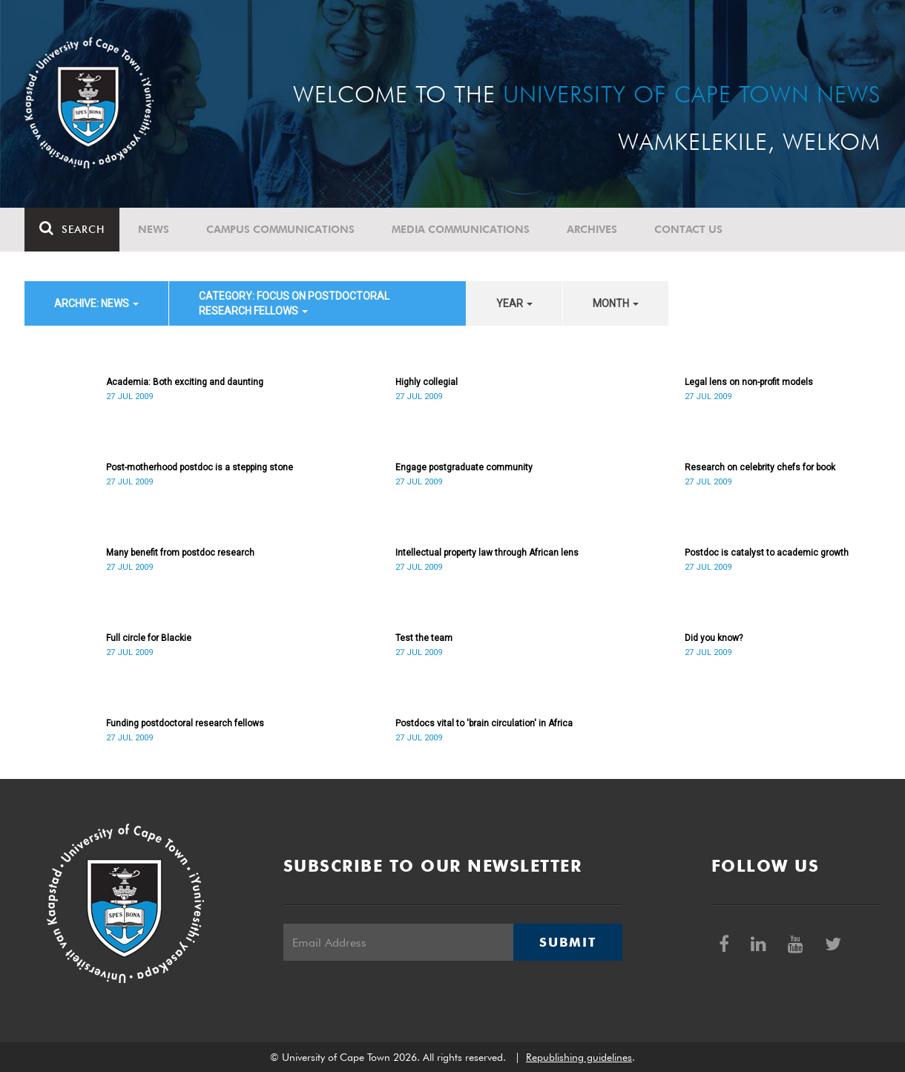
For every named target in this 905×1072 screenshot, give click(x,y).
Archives (592, 229)
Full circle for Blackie (148, 638)
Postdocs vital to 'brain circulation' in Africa (484, 723)
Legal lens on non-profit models (749, 382)
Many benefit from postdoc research (180, 552)
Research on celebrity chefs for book (760, 467)
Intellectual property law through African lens (487, 552)
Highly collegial (426, 382)
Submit (567, 942)
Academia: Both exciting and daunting (184, 382)
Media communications (461, 229)
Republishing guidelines (579, 1057)
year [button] (514, 303)
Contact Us (688, 229)
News (153, 229)
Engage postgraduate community (464, 467)
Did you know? (714, 638)
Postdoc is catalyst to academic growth (767, 552)
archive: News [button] (96, 303)
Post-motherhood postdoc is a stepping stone (199, 467)
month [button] (616, 303)
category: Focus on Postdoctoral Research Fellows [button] (294, 303)
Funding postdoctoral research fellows (185, 723)
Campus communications (280, 229)
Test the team (423, 638)
